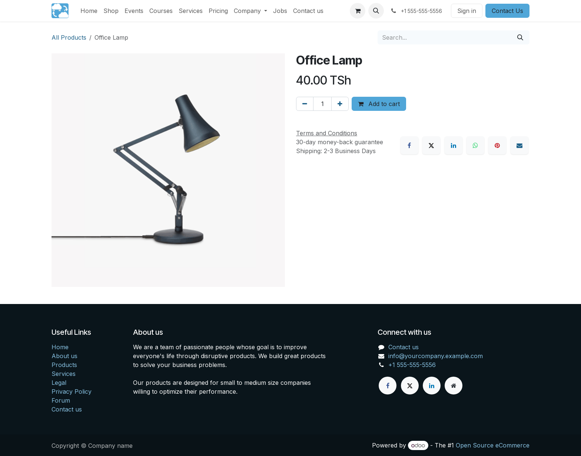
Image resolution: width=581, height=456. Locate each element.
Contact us (67, 409)
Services (64, 373)
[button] (376, 11)
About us (64, 356)
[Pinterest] (497, 145)
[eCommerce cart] (357, 11)
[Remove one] (304, 104)
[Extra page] (453, 385)
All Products (69, 37)
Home (60, 347)
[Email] (519, 145)
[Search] (520, 37)
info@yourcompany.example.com (435, 356)
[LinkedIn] (453, 145)
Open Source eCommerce (492, 445)
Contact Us (507, 10)
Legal (59, 382)
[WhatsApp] (475, 145)
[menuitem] (88, 10)
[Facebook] (409, 145)
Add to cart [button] (379, 104)
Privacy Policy (72, 391)
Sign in (466, 10)
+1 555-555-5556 (412, 365)
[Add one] (340, 104)
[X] (431, 145)
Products (64, 365)
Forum (61, 400)
